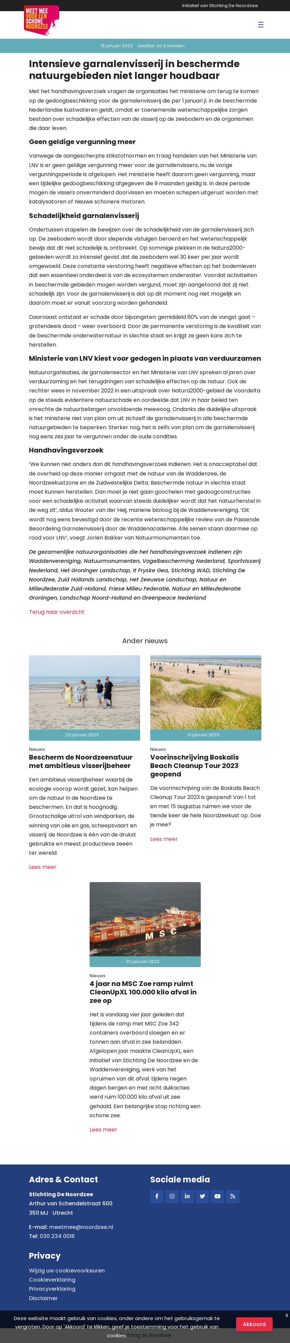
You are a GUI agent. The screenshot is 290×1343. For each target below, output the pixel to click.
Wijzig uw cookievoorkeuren (67, 1271)
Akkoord (254, 1324)
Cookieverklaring (52, 1280)
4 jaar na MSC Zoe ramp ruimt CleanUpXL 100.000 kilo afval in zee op (143, 992)
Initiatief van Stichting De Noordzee (220, 5)
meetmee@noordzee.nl (81, 1227)
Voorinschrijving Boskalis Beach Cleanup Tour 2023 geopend (194, 765)
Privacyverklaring (52, 1289)
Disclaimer (43, 1298)
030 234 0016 (57, 1236)
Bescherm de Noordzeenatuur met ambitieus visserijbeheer (81, 761)
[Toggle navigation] (261, 25)
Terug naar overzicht (57, 612)
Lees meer (43, 867)
